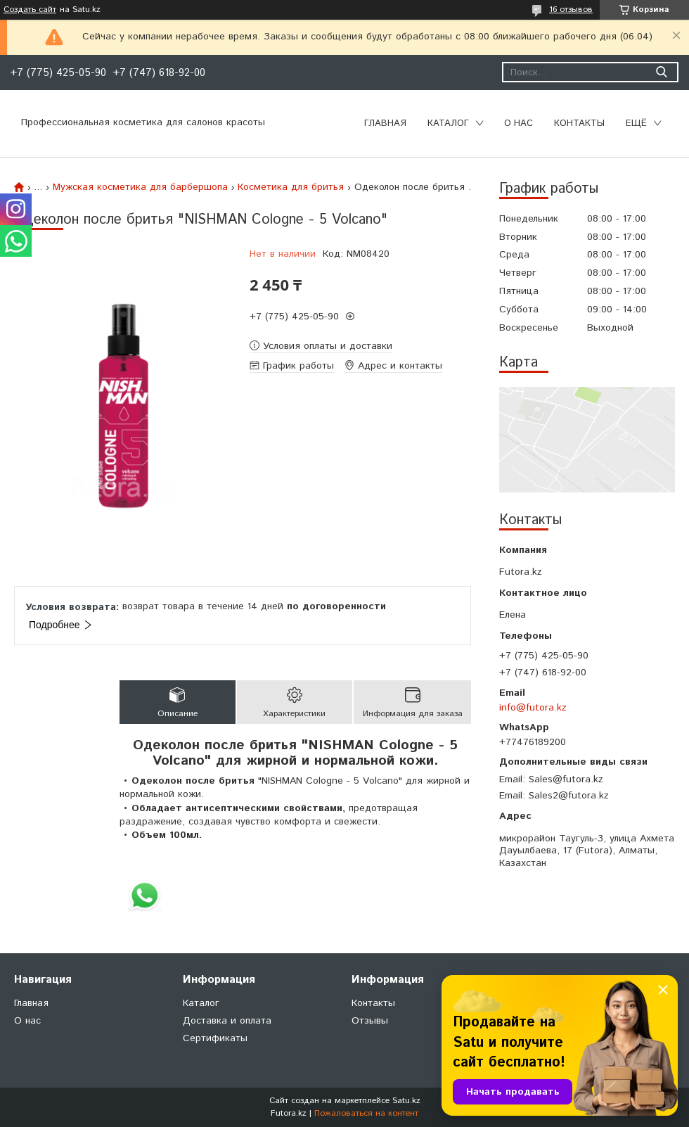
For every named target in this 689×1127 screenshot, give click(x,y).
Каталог (448, 123)
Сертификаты (215, 1038)
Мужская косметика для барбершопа (140, 187)
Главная (385, 123)
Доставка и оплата (227, 1021)
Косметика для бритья (291, 187)
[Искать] (661, 72)
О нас (518, 123)
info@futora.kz (533, 708)
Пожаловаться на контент (366, 1113)
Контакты (579, 123)
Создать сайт (30, 10)
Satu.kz (406, 1101)
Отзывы (370, 1021)
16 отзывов (571, 9)
